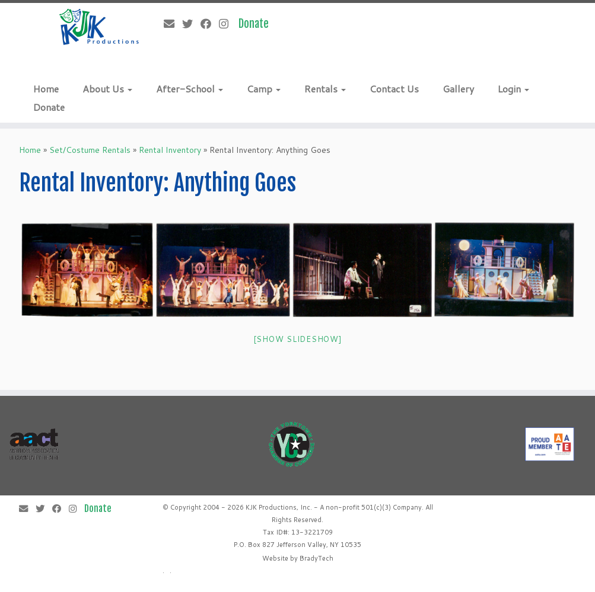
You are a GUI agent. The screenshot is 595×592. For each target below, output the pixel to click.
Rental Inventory (170, 150)
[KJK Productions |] (99, 27)
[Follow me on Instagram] (227, 23)
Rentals (325, 88)
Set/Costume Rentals (90, 150)
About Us (107, 88)
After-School (189, 88)
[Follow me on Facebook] (210, 23)
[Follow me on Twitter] (191, 23)
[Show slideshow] (297, 339)
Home (46, 88)
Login (513, 88)
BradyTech (316, 558)
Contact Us (394, 88)
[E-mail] (173, 23)
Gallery (458, 88)
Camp (264, 88)
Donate (49, 107)
